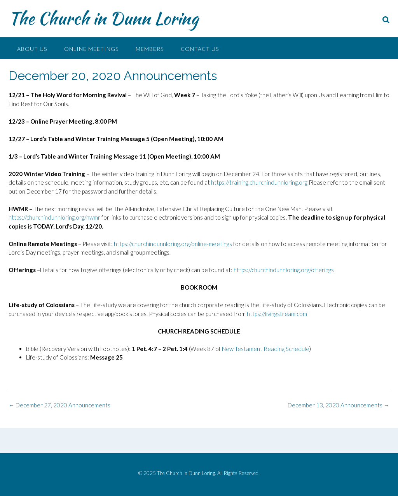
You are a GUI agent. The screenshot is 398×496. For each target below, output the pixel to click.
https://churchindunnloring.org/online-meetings (173, 243)
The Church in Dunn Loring (103, 18)
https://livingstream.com (277, 313)
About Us (32, 48)
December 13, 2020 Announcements (338, 405)
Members (150, 48)
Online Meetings (91, 48)
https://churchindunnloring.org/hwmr (54, 217)
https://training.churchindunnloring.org (259, 182)
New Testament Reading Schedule (265, 348)
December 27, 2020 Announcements (59, 405)
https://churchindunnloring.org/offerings (284, 269)
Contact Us (200, 48)
